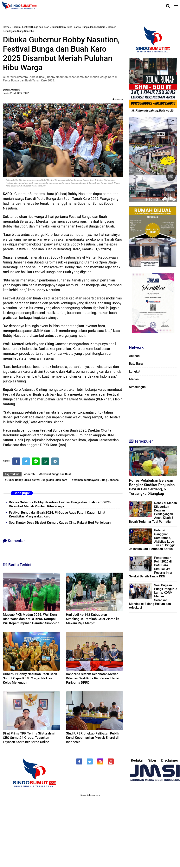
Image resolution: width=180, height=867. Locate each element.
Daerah (16, 27)
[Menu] (177, 6)
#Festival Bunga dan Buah (55, 474)
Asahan (134, 356)
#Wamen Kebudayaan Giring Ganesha (95, 479)
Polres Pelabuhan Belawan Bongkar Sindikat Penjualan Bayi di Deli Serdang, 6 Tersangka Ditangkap (152, 487)
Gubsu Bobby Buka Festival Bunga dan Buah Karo (78, 27)
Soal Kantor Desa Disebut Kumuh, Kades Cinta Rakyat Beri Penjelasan (60, 522)
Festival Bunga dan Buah (35, 27)
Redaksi (137, 760)
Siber (152, 760)
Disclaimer (169, 760)
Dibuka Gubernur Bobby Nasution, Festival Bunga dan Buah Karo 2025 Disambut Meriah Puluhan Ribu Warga (60, 504)
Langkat (134, 371)
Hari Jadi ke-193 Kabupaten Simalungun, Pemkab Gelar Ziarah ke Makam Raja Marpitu (92, 619)
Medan (134, 379)
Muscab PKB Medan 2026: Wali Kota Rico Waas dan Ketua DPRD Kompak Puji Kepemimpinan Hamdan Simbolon (31, 619)
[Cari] (168, 5)
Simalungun (137, 387)
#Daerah (29, 474)
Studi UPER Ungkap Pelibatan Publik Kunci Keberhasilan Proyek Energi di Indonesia (92, 737)
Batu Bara (136, 363)
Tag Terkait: (12, 474)
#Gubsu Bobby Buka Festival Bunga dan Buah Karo (36, 479)
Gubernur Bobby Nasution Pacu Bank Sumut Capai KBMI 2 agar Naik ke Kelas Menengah (30, 678)
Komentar (117, 99)
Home (6, 27)
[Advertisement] (152, 413)
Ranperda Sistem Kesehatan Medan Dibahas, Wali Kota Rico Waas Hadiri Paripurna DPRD (92, 678)
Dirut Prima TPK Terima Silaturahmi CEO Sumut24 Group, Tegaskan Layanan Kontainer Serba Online (29, 737)
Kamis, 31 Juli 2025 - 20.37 (16, 93)
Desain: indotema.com (90, 795)
